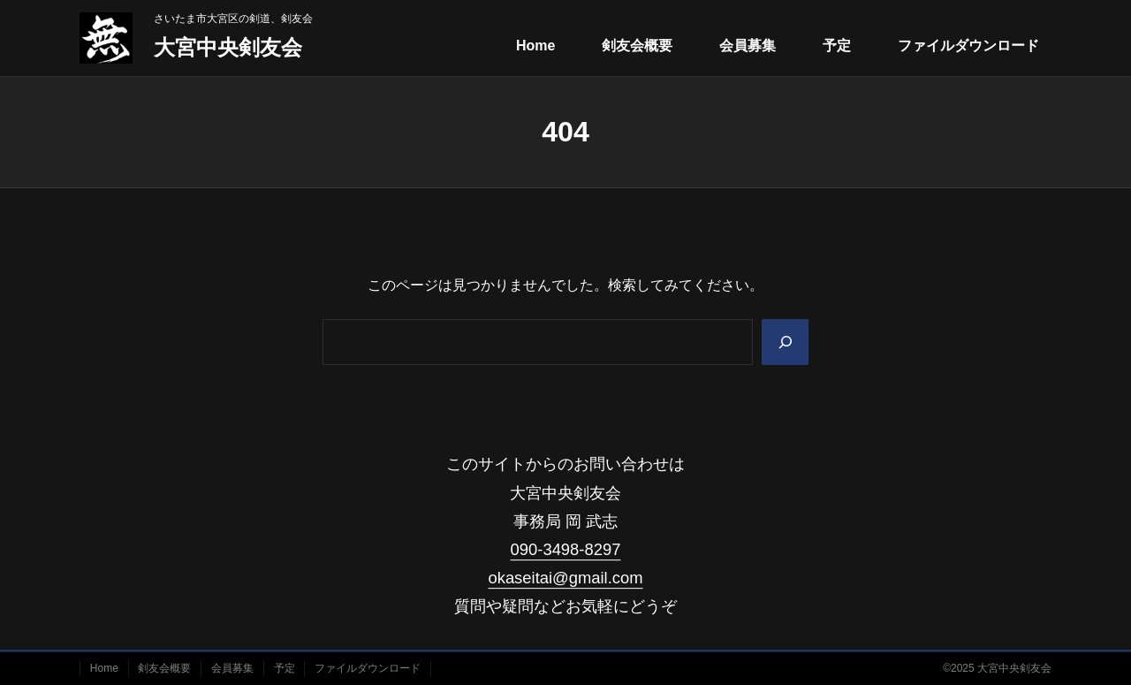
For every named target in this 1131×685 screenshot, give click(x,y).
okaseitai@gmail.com (565, 577)
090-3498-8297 (566, 549)
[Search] (783, 342)
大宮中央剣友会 (228, 47)
